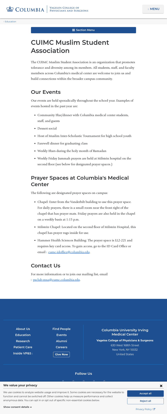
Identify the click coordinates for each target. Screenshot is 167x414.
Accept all (145, 393)
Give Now (62, 354)
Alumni (62, 341)
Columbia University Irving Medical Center (31, 309)
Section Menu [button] (83, 30)
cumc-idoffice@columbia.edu (69, 252)
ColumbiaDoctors (136, 309)
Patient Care (23, 347)
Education (10, 21)
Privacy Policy (145, 409)
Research (23, 341)
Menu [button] (155, 9)
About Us (23, 329)
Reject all (145, 401)
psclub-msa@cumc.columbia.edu (56, 280)
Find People (61, 329)
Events (62, 335)
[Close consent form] (161, 385)
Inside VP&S (23, 353)
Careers (61, 347)
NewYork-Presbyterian (83, 312)
